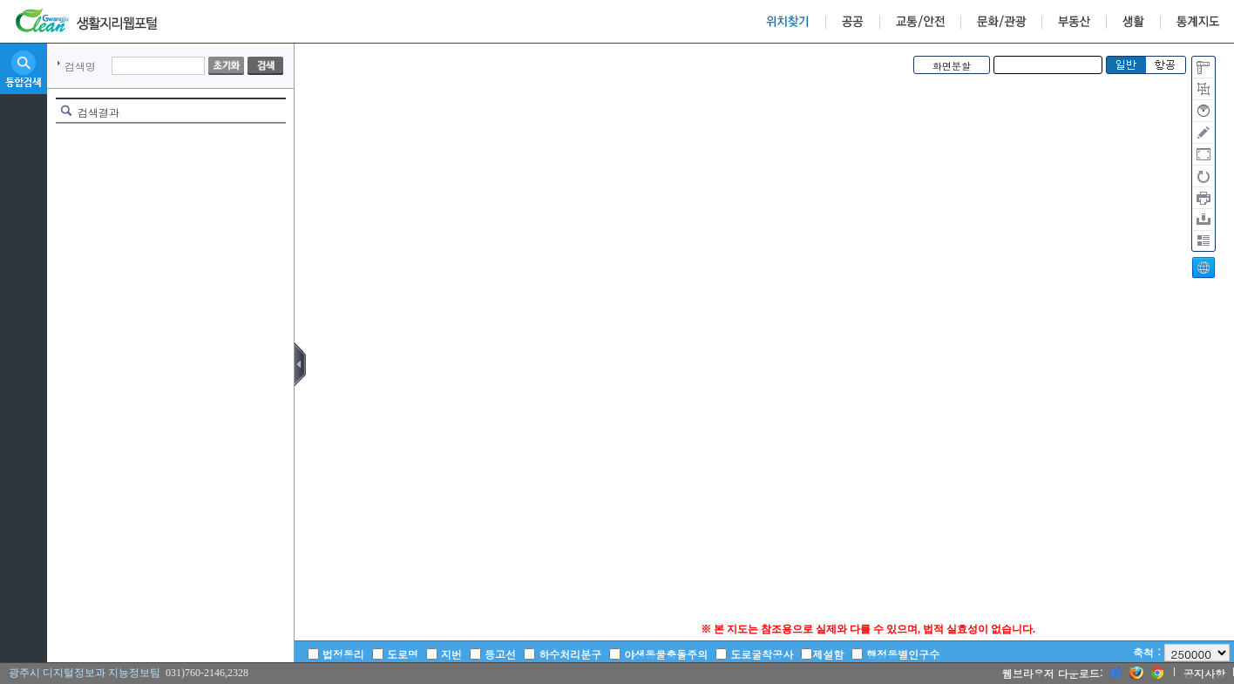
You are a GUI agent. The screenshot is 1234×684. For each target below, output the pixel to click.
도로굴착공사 (761, 654)
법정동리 (343, 654)
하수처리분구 (570, 654)
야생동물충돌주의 (666, 654)
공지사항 (1204, 673)
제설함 (828, 654)
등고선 (500, 654)
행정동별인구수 (902, 654)
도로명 (402, 654)
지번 (451, 654)
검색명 (80, 65)
